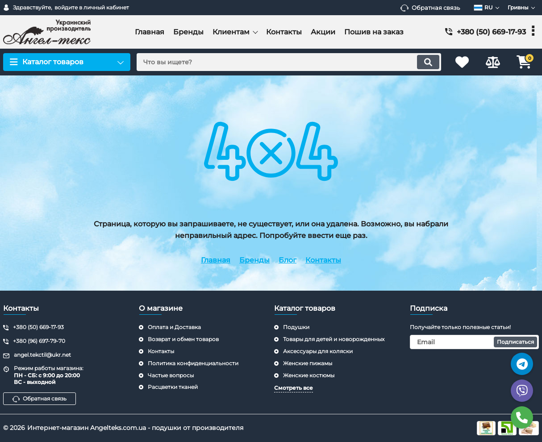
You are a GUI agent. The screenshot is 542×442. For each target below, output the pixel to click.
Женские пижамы (307, 363)
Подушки (296, 327)
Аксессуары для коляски (318, 351)
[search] (288, 62)
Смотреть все (293, 387)
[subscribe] (474, 342)
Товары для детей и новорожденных (333, 339)
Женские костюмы (308, 375)
